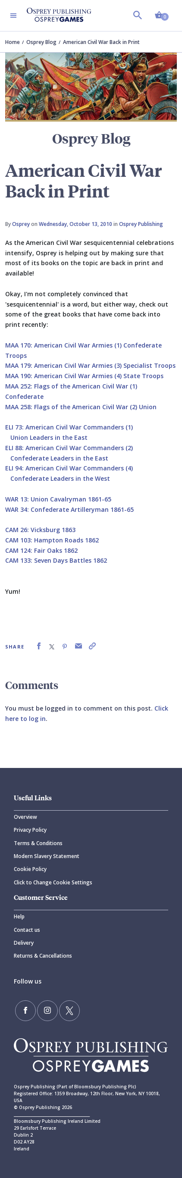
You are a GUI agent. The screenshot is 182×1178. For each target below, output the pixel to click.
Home (12, 42)
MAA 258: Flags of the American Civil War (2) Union (81, 407)
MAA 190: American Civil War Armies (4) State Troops (84, 376)
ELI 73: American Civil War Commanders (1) (69, 427)
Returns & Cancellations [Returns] (43, 955)
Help (19, 916)
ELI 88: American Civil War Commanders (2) (69, 448)
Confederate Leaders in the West (60, 478)
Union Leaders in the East (49, 437)
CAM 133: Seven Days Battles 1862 (56, 560)
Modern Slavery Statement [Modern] (46, 856)
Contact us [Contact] (27, 930)
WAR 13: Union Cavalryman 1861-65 (58, 499)
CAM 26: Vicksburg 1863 (40, 530)
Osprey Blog (41, 42)
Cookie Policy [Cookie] (30, 869)
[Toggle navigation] (13, 15)
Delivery (24, 942)
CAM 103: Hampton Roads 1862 (52, 540)
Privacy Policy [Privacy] (30, 829)
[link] (39, 646)
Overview (25, 817)
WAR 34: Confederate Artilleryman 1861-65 (69, 509)
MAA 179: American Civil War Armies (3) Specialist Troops (90, 365)
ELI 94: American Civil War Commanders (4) (69, 468)
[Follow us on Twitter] (69, 1010)
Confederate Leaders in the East (59, 458)
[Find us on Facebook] (25, 1010)
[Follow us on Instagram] (47, 1010)
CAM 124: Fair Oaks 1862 (41, 550)
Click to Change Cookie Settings (53, 882)
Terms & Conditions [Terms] (38, 843)
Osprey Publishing (141, 224)
